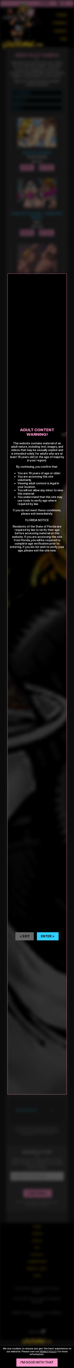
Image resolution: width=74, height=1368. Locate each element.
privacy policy (48, 1351)
